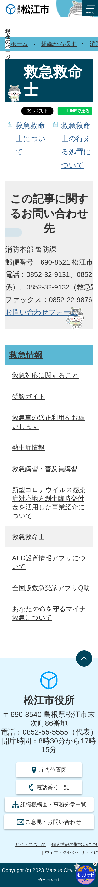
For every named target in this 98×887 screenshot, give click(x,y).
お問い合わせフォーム (41, 312)
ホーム (19, 44)
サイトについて (30, 844)
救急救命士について (31, 139)
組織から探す (59, 44)
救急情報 (26, 355)
